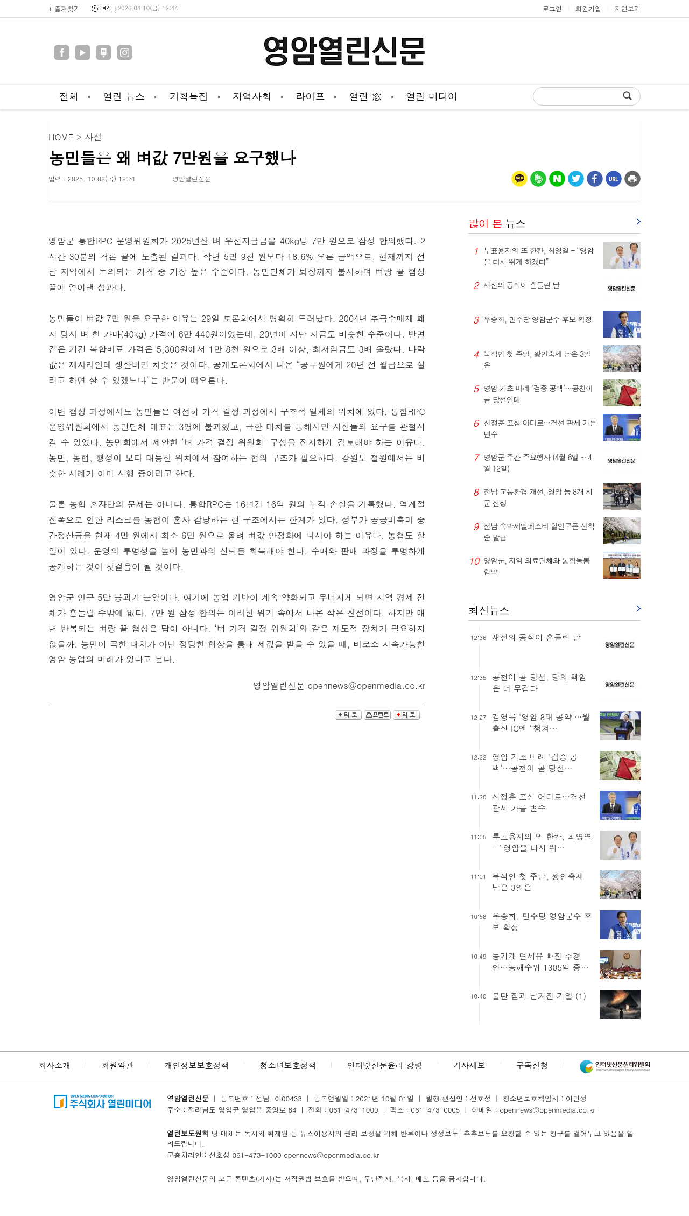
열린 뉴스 (124, 96)
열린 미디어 (432, 96)
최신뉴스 (488, 610)
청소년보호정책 (287, 1065)
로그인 (552, 8)
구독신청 (532, 1065)
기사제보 (469, 1065)
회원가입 (588, 8)
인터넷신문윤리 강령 (384, 1065)
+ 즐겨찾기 (64, 8)
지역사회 (252, 96)
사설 (93, 137)
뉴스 (496, 223)
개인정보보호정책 (196, 1065)
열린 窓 (365, 96)
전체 (69, 96)
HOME (61, 137)
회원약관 (117, 1065)
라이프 (310, 96)
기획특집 (189, 96)
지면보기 (628, 8)
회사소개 (54, 1065)
